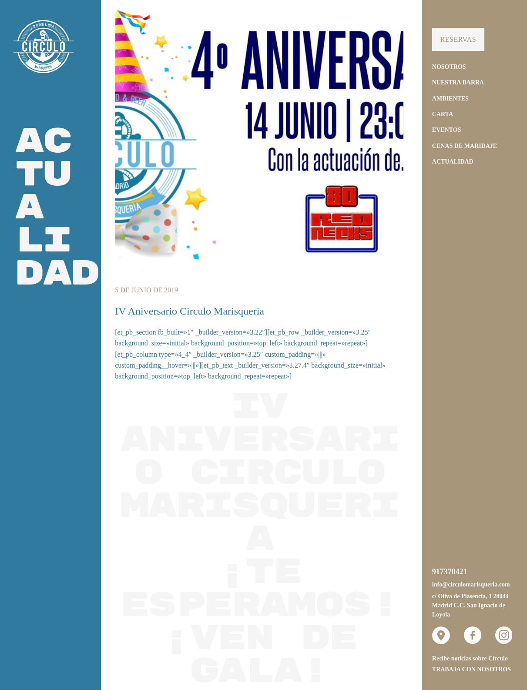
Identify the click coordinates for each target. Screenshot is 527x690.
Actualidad (452, 161)
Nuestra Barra (458, 82)
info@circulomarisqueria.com (471, 584)
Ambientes (450, 98)
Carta (442, 114)
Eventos (446, 130)
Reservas (458, 39)
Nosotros (449, 67)
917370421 (449, 571)
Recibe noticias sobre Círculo (470, 658)
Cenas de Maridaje (464, 146)
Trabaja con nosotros (471, 669)
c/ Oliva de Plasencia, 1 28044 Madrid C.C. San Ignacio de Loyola (470, 605)
